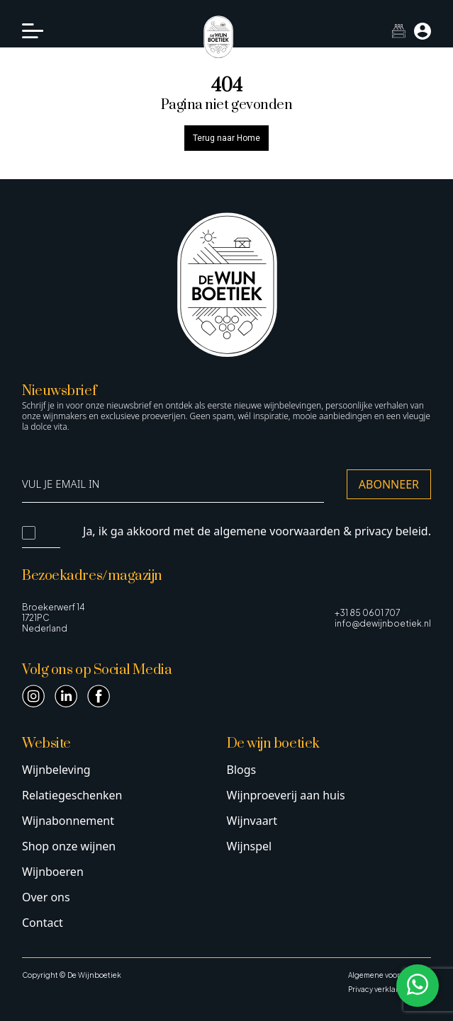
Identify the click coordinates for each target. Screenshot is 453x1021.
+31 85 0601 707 (367, 613)
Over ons (46, 897)
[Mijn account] (422, 31)
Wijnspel (249, 846)
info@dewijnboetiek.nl (383, 623)
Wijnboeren (53, 871)
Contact (42, 922)
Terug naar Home (226, 138)
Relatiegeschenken (72, 795)
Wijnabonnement (68, 820)
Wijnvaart (252, 820)
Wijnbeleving (56, 769)
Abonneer (389, 484)
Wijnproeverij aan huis (286, 795)
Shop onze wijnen (69, 846)
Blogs (242, 769)
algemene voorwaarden (276, 531)
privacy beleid (391, 531)
